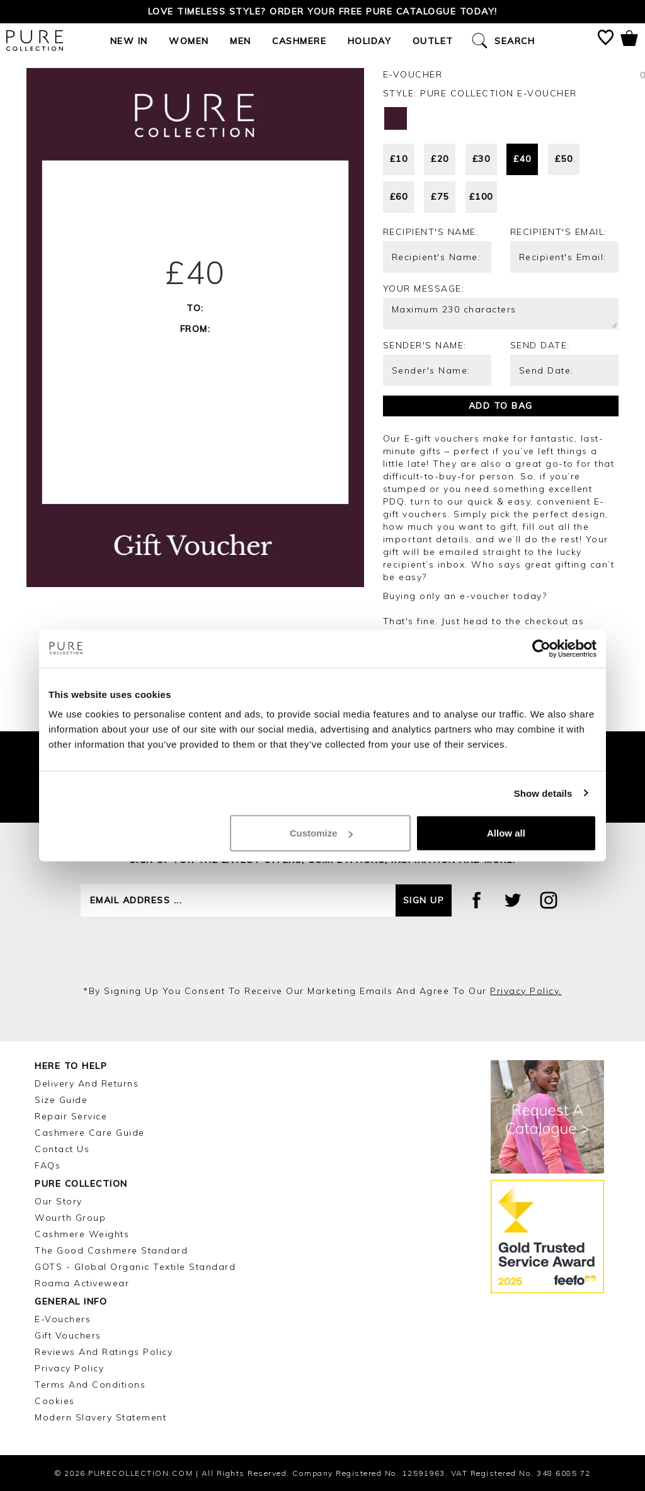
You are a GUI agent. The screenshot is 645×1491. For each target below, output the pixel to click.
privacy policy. (526, 991)
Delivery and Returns (87, 1083)
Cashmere (299, 41)
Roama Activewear (82, 1283)
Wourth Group (70, 1217)
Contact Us (62, 1149)
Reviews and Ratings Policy (104, 1351)
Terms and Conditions (90, 1384)
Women (189, 41)
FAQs (47, 1165)
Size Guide (61, 1099)
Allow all (506, 833)
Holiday (370, 41)
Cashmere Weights (82, 1234)
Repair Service (71, 1116)
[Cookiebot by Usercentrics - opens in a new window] (541, 648)
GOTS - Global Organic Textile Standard (135, 1266)
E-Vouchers (63, 1319)
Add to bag (501, 405)
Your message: (424, 288)
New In (129, 41)
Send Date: (540, 345)
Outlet (433, 41)
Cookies (55, 1401)
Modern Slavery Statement (100, 1417)
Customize (321, 833)
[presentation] (322, 950)
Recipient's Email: (558, 231)
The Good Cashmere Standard (111, 1250)
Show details (543, 792)
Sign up (424, 900)
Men (240, 41)
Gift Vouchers (68, 1335)
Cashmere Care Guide (90, 1132)
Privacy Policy (69, 1368)
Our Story (59, 1201)
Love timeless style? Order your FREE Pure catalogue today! (323, 11)
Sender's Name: (425, 345)
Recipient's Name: (431, 231)
